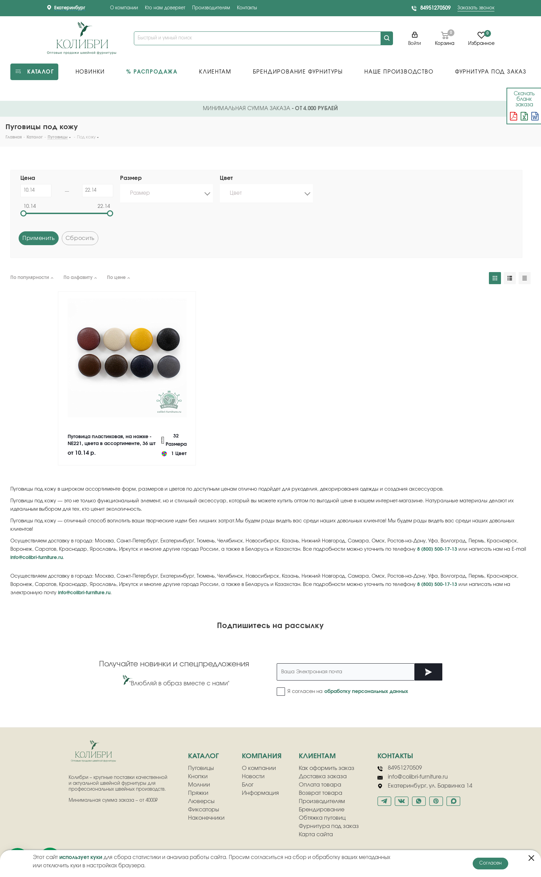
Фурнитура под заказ (329, 826)
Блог (248, 785)
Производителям (211, 8)
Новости (253, 776)
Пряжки (198, 793)
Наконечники (206, 818)
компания (262, 756)
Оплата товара (320, 785)
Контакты (247, 8)
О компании (124, 8)
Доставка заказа (323, 776)
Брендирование (321, 809)
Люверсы (201, 801)
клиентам (317, 756)
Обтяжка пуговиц (322, 818)
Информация (260, 793)
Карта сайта (316, 834)
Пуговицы (201, 768)
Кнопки (198, 776)
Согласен (490, 863)
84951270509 (435, 8)
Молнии (199, 785)
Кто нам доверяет (165, 8)
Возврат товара (320, 793)
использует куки (80, 857)
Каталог (203, 756)
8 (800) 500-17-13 (437, 549)
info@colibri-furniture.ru (36, 557)
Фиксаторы (203, 809)
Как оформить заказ (326, 768)
